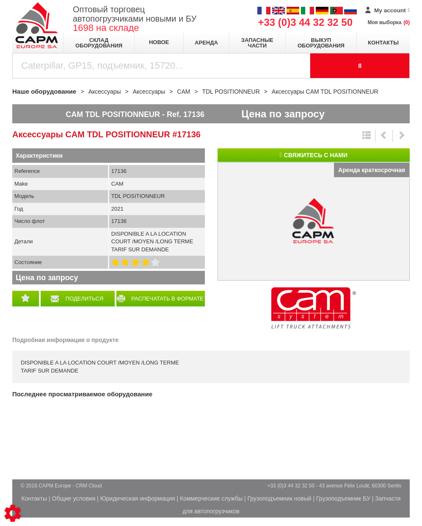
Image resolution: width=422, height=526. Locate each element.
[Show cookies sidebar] (12, 513)
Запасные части (257, 42)
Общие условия (74, 498)
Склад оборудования (98, 42)
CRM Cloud (89, 486)
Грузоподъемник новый (280, 498)
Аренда (206, 42)
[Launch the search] (360, 65)
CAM (313, 308)
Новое (159, 42)
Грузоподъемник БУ (343, 498)
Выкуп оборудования (321, 42)
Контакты (383, 42)
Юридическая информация (137, 498)
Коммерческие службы (211, 498)
